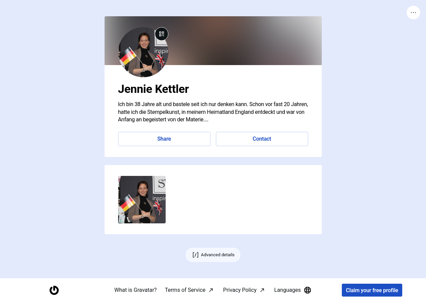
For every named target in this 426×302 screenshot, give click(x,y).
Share (164, 139)
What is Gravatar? (135, 290)
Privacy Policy (240, 290)
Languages (293, 290)
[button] (142, 199)
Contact (262, 139)
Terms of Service (185, 290)
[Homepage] (54, 290)
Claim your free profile (372, 290)
